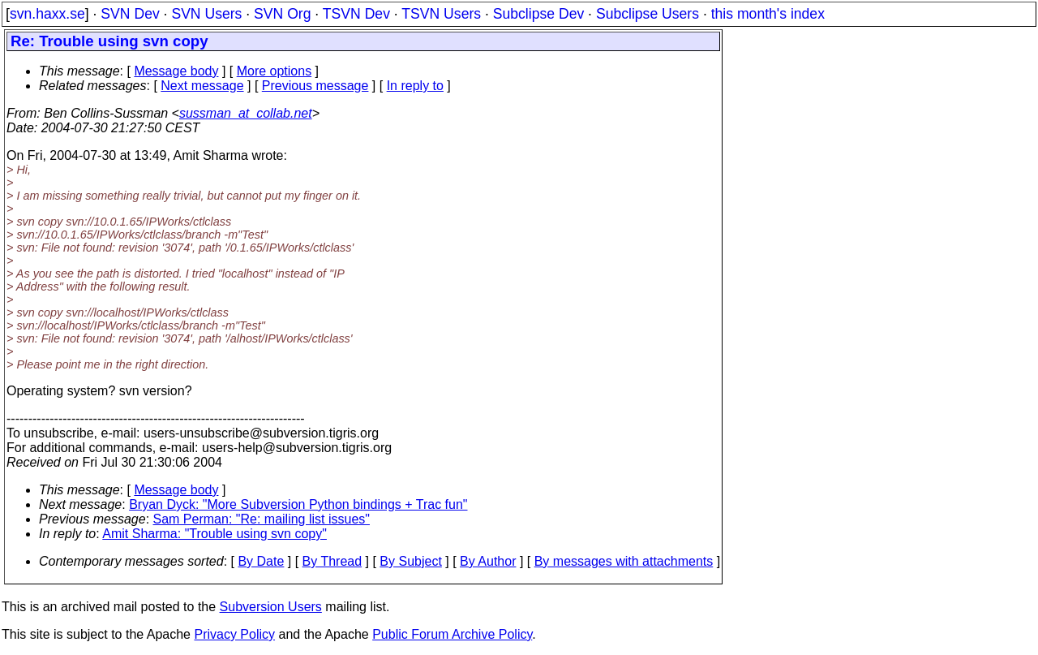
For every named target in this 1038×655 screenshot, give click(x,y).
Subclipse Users (647, 14)
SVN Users (206, 14)
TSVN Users (441, 14)
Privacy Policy (234, 634)
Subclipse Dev (538, 14)
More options (274, 71)
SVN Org (282, 14)
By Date (261, 561)
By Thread (332, 561)
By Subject (410, 561)
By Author (488, 561)
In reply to (415, 86)
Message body (176, 71)
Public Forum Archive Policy (452, 634)
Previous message (315, 86)
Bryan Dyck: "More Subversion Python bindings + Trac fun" (298, 504)
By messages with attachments (624, 561)
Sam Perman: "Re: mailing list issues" (261, 519)
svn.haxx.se (47, 14)
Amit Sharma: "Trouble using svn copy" (214, 534)
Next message (202, 86)
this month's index (768, 14)
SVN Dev (130, 14)
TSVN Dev (356, 14)
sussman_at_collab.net (245, 113)
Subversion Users (271, 607)
